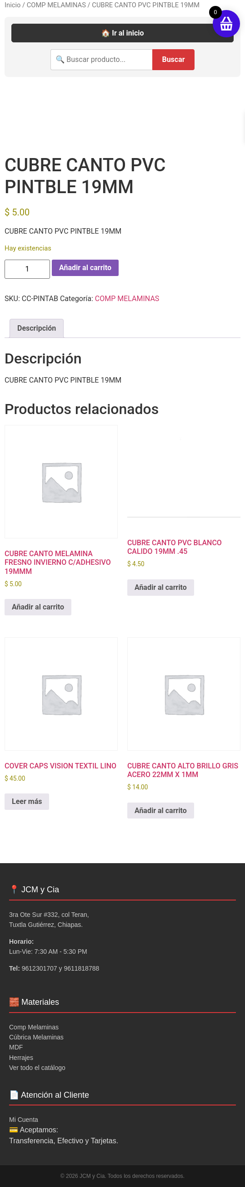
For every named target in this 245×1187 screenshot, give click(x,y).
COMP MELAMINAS (56, 5)
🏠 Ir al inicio (122, 33)
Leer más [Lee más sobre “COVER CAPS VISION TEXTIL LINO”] (27, 801)
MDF (16, 1047)
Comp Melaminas (34, 1027)
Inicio (12, 5)
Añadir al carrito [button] (38, 607)
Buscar (173, 59)
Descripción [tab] (36, 328)
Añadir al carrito (85, 267)
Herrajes (21, 1057)
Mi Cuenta (23, 1119)
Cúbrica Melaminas (36, 1037)
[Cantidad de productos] (27, 269)
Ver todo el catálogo (37, 1067)
